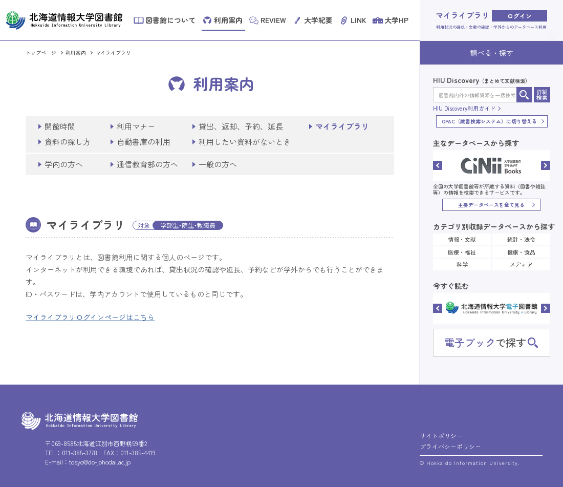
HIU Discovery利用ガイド (464, 108)
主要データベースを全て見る (491, 204)
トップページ (41, 52)
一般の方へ (218, 164)
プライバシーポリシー (450, 446)
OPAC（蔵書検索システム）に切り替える (489, 121)
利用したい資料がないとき (245, 141)
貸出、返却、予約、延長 (241, 126)
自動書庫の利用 (143, 141)
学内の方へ (64, 164)
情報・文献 (462, 239)
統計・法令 (521, 239)
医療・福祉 (462, 252)
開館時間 (60, 126)
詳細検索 (542, 94)
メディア (521, 264)
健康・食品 (521, 252)
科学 (462, 264)
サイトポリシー (441, 435)
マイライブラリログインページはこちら (90, 317)
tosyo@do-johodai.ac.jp (100, 461)
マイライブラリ (113, 52)
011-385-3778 (79, 452)
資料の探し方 (68, 141)
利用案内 (76, 52)
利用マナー (136, 126)
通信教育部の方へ (147, 164)
